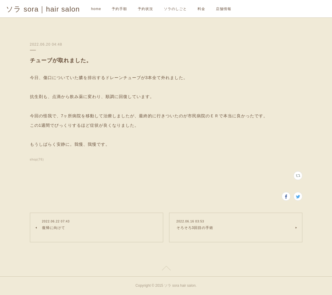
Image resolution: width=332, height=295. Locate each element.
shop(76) (37, 159)
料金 (201, 9)
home (96, 9)
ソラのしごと (175, 9)
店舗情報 (223, 9)
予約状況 (145, 9)
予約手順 (119, 9)
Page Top (166, 269)
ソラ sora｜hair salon (43, 9)
